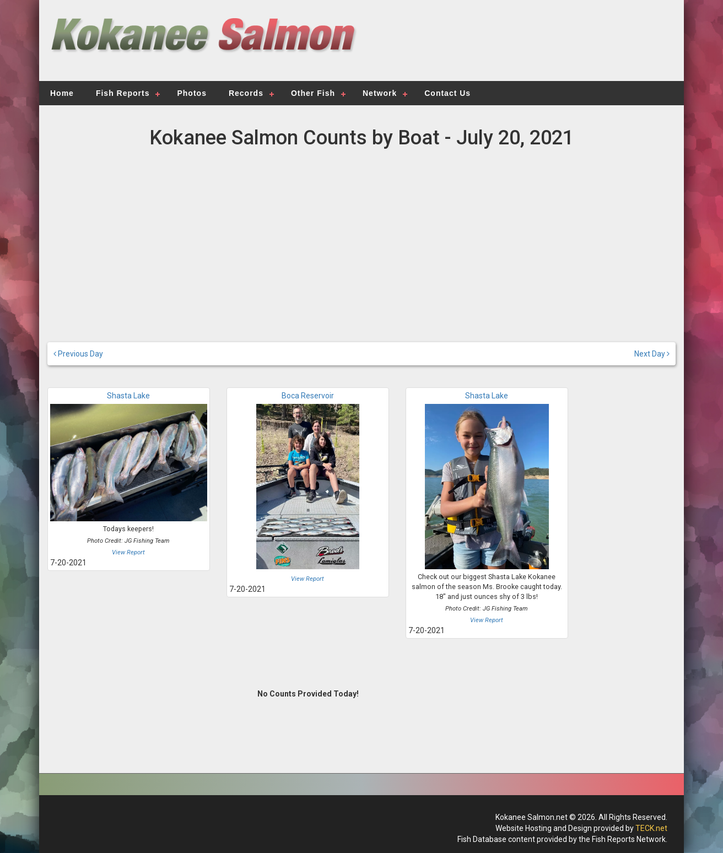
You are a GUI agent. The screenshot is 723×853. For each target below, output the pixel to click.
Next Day (652, 353)
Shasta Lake (128, 395)
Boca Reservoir (308, 395)
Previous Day (78, 353)
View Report (128, 552)
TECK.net (651, 828)
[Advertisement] (516, 46)
